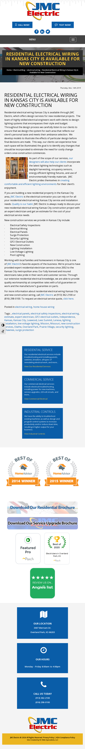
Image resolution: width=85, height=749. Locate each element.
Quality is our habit (22, 204)
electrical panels (21, 313)
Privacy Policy (48, 737)
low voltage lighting (28, 323)
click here (68, 298)
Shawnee (9, 330)
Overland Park (30, 326)
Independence (67, 316)
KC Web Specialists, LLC (49, 740)
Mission (44, 323)
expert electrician (24, 316)
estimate (9, 316)
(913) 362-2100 (42, 698)
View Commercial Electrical (35, 398)
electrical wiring (23, 306)
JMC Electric (16, 196)
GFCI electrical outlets (46, 316)
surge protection (24, 330)
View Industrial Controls (34, 433)
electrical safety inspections (46, 313)
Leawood (32, 320)
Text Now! (63, 24)
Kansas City (19, 320)
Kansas (8, 320)
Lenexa (57, 320)
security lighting (64, 326)
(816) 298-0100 (42, 702)
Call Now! (22, 24)
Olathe (18, 326)
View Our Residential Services (37, 366)
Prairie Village (47, 326)
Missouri (55, 323)
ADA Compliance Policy (65, 737)
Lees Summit (45, 320)
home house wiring (43, 306)
